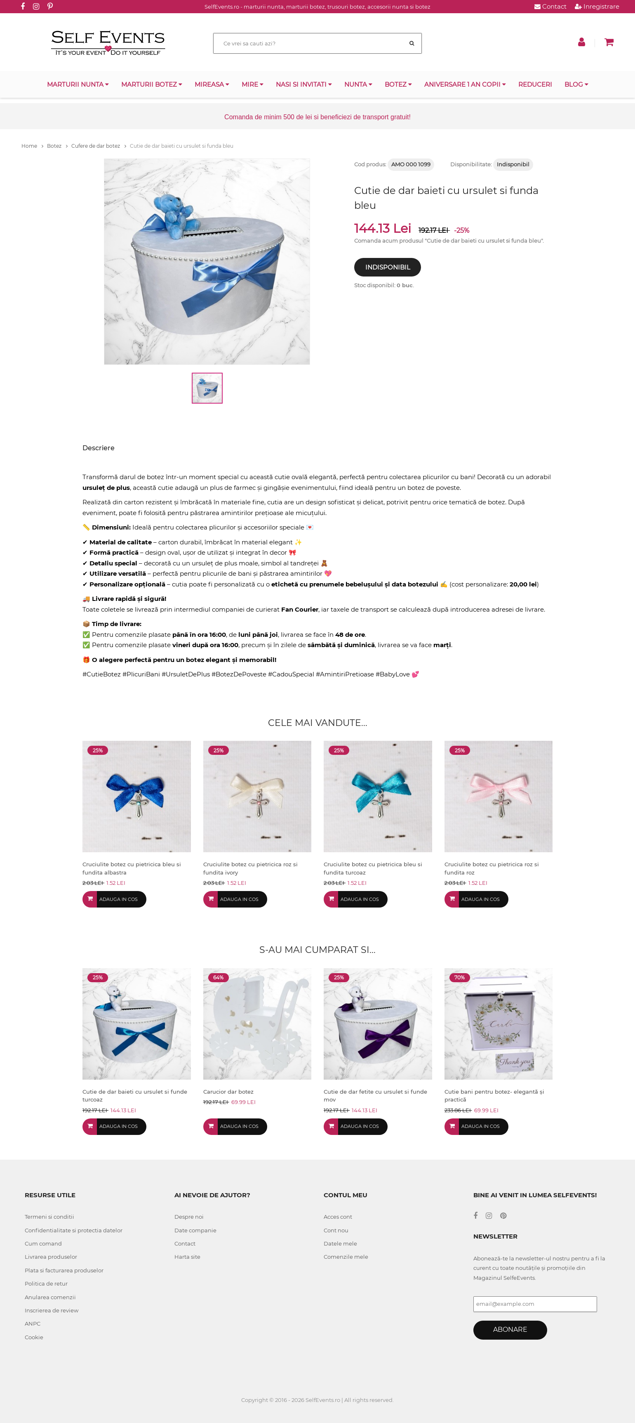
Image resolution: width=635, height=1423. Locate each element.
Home (32, 146)
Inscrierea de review (51, 1310)
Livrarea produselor (51, 1256)
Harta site (187, 1256)
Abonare (510, 1329)
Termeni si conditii (49, 1216)
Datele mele (340, 1243)
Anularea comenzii (50, 1297)
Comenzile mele (346, 1256)
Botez (398, 84)
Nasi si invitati (304, 84)
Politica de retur (46, 1283)
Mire (252, 84)
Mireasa (212, 84)
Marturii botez (151, 84)
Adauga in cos (118, 899)
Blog (576, 84)
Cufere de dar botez (98, 146)
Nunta (358, 84)
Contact (550, 6)
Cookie (34, 1337)
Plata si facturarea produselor (64, 1270)
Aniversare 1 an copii (465, 84)
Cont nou (336, 1230)
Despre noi (189, 1216)
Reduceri (535, 84)
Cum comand (43, 1243)
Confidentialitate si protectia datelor (73, 1230)
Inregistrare (597, 6)
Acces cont (338, 1216)
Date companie (195, 1230)
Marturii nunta (78, 84)
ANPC (32, 1323)
